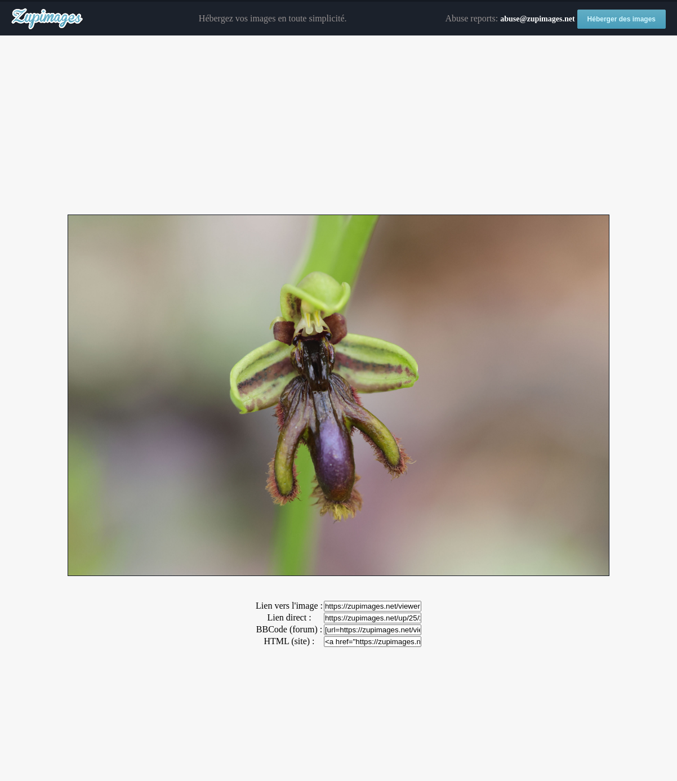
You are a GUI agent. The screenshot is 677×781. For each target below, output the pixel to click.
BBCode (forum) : (289, 629)
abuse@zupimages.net (537, 19)
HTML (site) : (289, 641)
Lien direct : (289, 617)
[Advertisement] (338, 125)
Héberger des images (621, 19)
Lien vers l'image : (289, 605)
